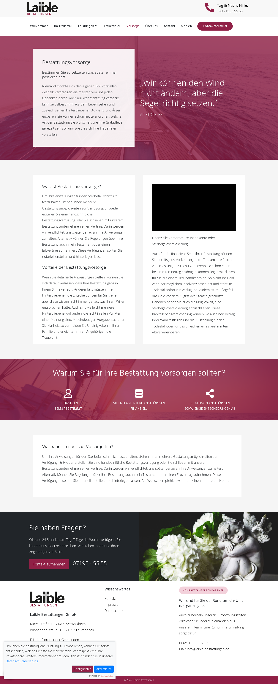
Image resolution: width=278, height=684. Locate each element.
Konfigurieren (82, 669)
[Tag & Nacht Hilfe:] (209, 8)
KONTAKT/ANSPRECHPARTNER (203, 590)
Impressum (113, 604)
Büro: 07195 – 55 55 (194, 643)
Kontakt (110, 598)
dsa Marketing (107, 675)
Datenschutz (114, 610)
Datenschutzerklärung (22, 661)
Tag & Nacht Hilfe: (232, 5)
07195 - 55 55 (90, 563)
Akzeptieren (104, 669)
